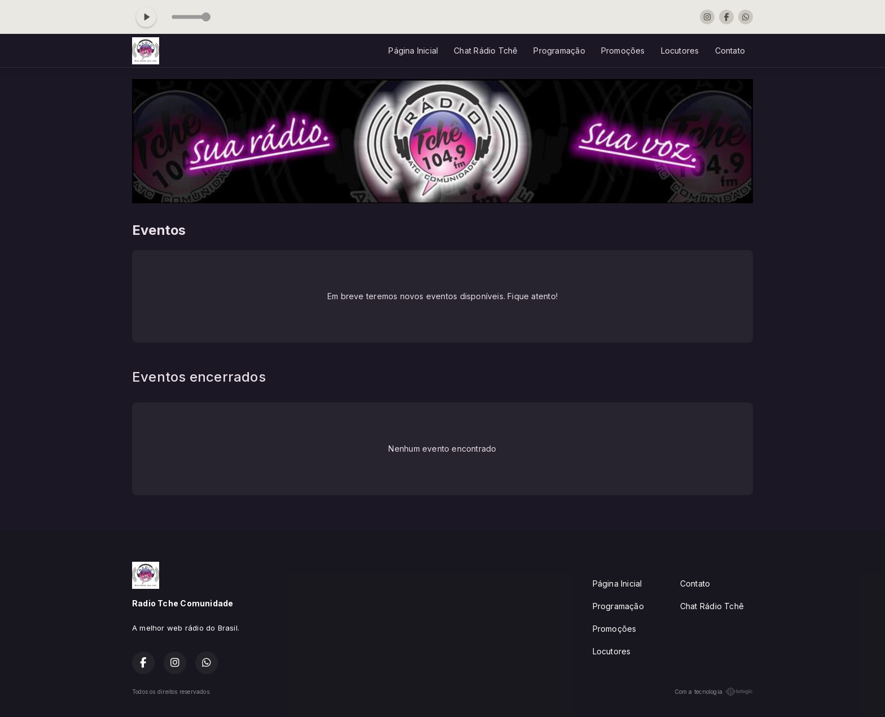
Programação (559, 50)
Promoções (623, 50)
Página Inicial (413, 50)
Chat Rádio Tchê (486, 50)
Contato (730, 50)
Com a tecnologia (713, 692)
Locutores (680, 50)
